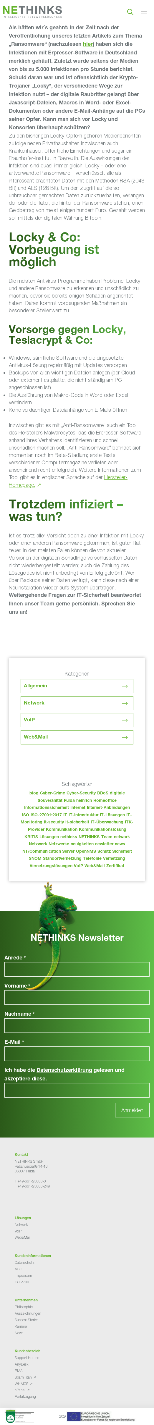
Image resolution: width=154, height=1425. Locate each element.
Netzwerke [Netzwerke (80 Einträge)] (59, 844)
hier (88, 44)
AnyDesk (21, 1364)
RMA (19, 1371)
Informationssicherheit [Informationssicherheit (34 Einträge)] (46, 808)
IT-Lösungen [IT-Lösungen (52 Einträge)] (112, 815)
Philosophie (24, 1307)
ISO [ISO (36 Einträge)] (25, 815)
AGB (18, 1269)
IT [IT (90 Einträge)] (65, 815)
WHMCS (21, 1384)
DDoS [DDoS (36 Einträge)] (102, 793)
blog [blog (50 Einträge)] (34, 793)
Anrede (15, 958)
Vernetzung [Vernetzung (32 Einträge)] (114, 859)
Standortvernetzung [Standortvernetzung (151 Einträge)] (62, 859)
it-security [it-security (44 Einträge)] (54, 822)
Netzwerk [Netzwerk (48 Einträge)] (38, 844)
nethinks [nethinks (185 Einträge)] (68, 837)
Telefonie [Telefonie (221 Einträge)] (92, 859)
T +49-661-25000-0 (30, 1181)
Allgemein (35, 686)
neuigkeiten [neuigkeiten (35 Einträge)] (82, 844)
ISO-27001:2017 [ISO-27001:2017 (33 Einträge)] (46, 815)
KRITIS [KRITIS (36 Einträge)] (31, 837)
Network (34, 703)
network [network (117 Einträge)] (122, 837)
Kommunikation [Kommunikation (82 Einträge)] (61, 830)
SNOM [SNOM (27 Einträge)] (35, 859)
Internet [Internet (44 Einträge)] (77, 808)
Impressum (23, 1275)
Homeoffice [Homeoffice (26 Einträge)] (105, 801)
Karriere (21, 1326)
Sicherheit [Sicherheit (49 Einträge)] (122, 852)
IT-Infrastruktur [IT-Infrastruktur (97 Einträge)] (83, 815)
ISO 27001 (23, 1282)
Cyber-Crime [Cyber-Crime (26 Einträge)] (52, 793)
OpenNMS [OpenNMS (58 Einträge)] (86, 852)
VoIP (29, 720)
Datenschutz (24, 1262)
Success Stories (26, 1320)
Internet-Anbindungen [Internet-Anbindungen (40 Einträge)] (108, 808)
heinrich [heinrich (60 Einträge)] (84, 801)
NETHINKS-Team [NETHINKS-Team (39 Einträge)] (95, 837)
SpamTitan (23, 1377)
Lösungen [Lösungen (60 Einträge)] (49, 837)
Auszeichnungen (28, 1313)
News (19, 1333)
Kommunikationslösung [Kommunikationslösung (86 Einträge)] (102, 830)
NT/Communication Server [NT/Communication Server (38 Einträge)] (48, 852)
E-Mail (14, 1042)
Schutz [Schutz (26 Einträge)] (104, 852)
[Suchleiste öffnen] (130, 12)
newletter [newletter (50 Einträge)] (104, 844)
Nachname (19, 1014)
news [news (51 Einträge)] (120, 844)
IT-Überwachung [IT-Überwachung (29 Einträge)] (107, 822)
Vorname (17, 986)
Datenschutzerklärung (64, 1070)
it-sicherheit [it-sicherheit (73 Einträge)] (77, 822)
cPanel (20, 1390)
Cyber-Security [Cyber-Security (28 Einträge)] (81, 793)
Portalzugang (25, 1396)
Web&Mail (36, 737)
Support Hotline (27, 1357)
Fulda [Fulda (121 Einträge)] (69, 801)
